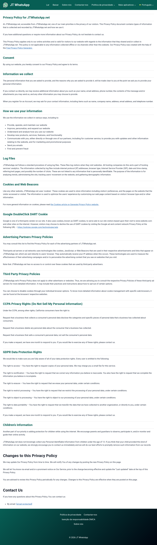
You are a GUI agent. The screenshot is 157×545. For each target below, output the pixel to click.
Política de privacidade (70, 514)
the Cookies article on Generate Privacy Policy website (75, 204)
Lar (47, 5)
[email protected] (24, 504)
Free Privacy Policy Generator (19, 48)
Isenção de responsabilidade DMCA (78, 519)
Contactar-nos (81, 5)
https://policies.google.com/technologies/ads (38, 227)
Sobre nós (66, 5)
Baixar (56, 5)
